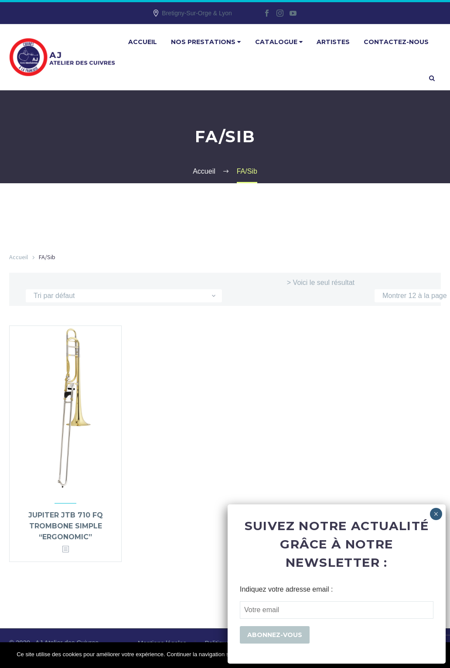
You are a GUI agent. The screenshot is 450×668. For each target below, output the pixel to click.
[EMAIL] (336, 610)
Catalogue (279, 42)
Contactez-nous (396, 42)
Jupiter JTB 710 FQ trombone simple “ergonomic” (65, 526)
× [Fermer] (435, 514)
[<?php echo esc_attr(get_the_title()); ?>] (65, 549)
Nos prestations (206, 42)
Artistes (333, 42)
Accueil (142, 42)
